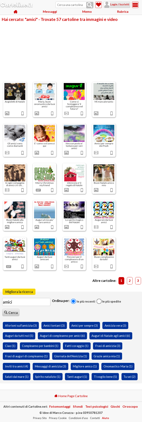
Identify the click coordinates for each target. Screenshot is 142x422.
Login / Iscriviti (114, 4)
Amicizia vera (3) (115, 325)
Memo (87, 12)
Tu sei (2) (129, 376)
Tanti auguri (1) (77, 376)
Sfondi (78, 406)
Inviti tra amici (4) (16, 366)
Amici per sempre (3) (84, 325)
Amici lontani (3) (54, 325)
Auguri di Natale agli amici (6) (110, 335)
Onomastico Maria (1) (118, 366)
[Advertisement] (71, 51)
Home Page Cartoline (71, 396)
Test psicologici (96, 406)
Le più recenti (83, 301)
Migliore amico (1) (85, 366)
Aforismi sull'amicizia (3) (21, 325)
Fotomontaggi (59, 406)
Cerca (11, 313)
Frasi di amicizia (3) (107, 346)
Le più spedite (108, 301)
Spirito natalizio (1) (47, 376)
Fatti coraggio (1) (76, 346)
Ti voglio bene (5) (105, 376)
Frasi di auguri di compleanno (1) (26, 356)
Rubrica (122, 12)
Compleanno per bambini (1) (40, 346)
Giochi (115, 406)
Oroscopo (130, 406)
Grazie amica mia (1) (107, 356)
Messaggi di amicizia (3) (50, 366)
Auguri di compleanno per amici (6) (62, 335)
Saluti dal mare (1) (16, 376)
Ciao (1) (10, 346)
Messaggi (50, 12)
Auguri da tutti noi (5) (19, 335)
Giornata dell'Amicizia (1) (70, 356)
